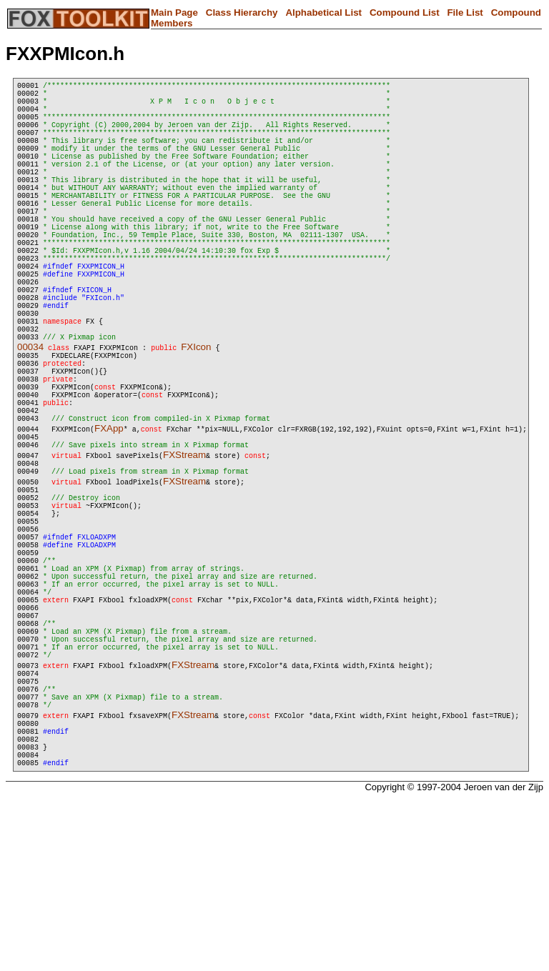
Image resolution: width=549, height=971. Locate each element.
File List (465, 12)
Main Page (174, 12)
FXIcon (196, 417)
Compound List (405, 12)
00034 (30, 417)
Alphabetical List (323, 12)
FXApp (109, 518)
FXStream (184, 549)
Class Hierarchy (242, 12)
